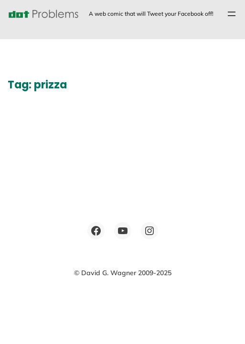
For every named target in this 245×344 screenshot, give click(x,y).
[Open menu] (231, 14)
